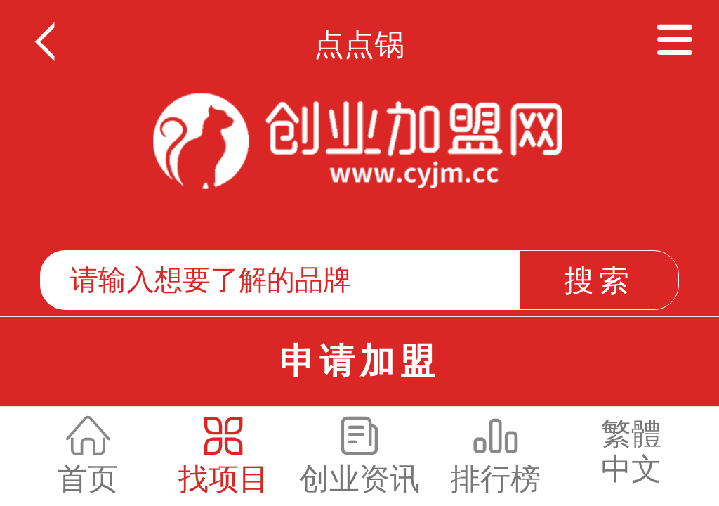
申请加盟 (359, 361)
